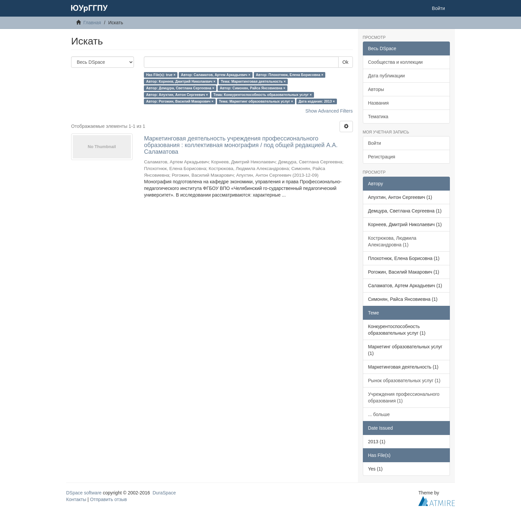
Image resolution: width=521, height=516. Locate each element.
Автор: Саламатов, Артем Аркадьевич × (216, 75)
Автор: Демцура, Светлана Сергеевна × (180, 88)
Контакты (76, 499)
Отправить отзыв (108, 499)
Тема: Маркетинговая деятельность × (253, 81)
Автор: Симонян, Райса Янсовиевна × (252, 88)
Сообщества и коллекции (395, 62)
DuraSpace (164, 492)
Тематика (378, 116)
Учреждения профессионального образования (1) (404, 397)
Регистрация (381, 156)
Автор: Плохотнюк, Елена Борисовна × (289, 75)
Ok (346, 62)
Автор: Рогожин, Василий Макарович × (180, 101)
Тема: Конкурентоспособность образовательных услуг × (262, 95)
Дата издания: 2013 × (316, 101)
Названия (378, 103)
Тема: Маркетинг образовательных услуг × (256, 101)
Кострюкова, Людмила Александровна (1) (392, 241)
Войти (374, 143)
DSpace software (84, 492)
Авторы (376, 89)
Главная (92, 22)
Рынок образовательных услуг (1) (404, 380)
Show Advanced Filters (329, 111)
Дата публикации (386, 75)
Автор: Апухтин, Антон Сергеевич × (177, 95)
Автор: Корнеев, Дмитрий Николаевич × (181, 81)
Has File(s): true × (160, 75)
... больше (379, 414)
